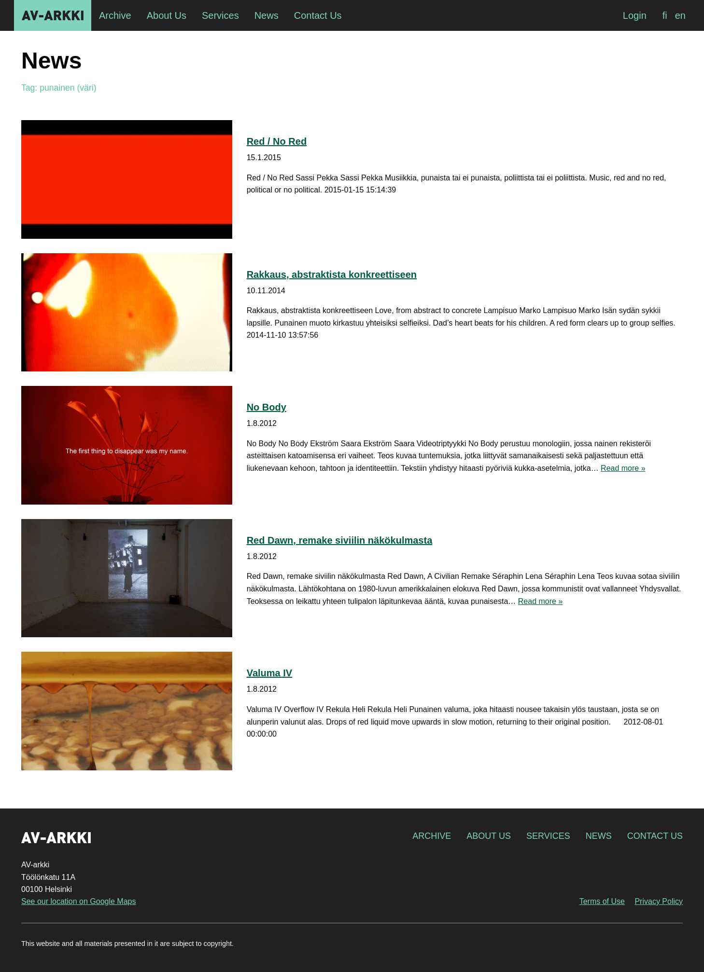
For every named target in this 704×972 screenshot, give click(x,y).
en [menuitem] (680, 15)
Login (635, 15)
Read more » (623, 468)
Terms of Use (602, 901)
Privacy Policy (658, 901)
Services (548, 836)
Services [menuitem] (220, 15)
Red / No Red (277, 141)
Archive (431, 836)
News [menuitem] (266, 15)
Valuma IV (270, 673)
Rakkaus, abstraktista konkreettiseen (332, 274)
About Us (488, 836)
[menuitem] (665, 15)
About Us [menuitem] (166, 15)
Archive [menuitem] (115, 15)
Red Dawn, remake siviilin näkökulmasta (340, 540)
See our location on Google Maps (78, 901)
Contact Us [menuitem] (318, 15)
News (599, 836)
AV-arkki (52, 15)
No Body (266, 407)
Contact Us (655, 836)
